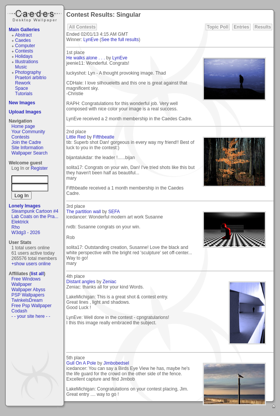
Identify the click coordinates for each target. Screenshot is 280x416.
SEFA (114, 211)
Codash (19, 311)
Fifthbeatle (103, 137)
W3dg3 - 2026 (25, 232)
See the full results (120, 39)
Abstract (23, 35)
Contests (24, 51)
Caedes (35, 15)
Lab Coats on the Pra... (34, 216)
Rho (15, 227)
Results (263, 27)
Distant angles (80, 281)
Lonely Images (24, 206)
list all (37, 273)
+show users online (31, 263)
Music (21, 67)
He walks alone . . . (85, 58)
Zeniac (109, 281)
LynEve (91, 39)
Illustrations (26, 61)
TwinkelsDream (27, 300)
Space (21, 88)
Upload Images (25, 112)
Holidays (24, 56)
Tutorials (24, 93)
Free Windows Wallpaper (26, 281)
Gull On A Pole (81, 363)
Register (39, 168)
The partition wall (83, 211)
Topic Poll (217, 27)
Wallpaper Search (29, 153)
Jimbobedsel (116, 363)
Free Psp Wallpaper (31, 305)
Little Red (76, 137)
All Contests (82, 27)
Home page (23, 126)
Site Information (27, 147)
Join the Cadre (26, 142)
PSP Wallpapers (28, 295)
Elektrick (20, 222)
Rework (23, 83)
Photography (28, 72)
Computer (25, 45)
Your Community (28, 131)
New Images (22, 102)
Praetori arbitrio (30, 77)
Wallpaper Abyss (28, 289)
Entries (241, 27)
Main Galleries (24, 29)
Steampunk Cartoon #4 (34, 211)
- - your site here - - (30, 316)
